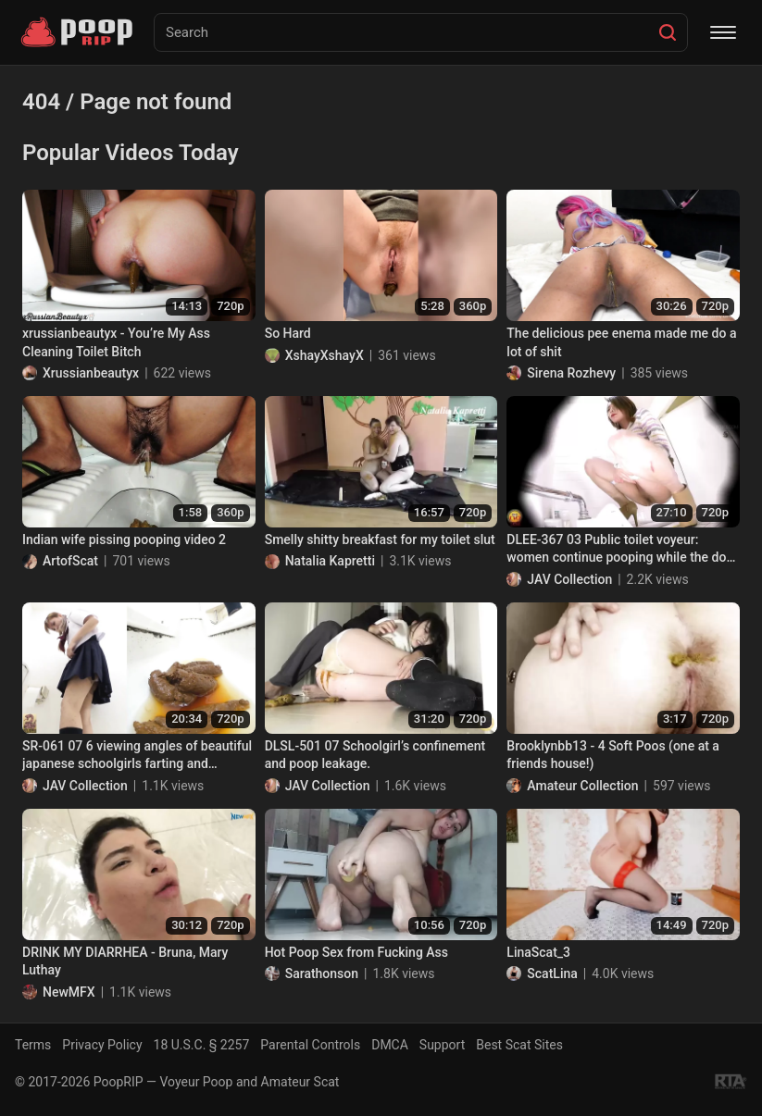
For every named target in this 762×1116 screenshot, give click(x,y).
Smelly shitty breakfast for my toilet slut (380, 539)
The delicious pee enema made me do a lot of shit (621, 342)
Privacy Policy (102, 1044)
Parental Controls (310, 1044)
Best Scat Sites (519, 1044)
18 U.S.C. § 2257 (202, 1044)
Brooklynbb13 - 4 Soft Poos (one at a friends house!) (612, 755)
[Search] (667, 32)
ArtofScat (70, 560)
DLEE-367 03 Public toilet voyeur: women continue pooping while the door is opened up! (622, 549)
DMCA (389, 1044)
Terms (33, 1044)
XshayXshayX (324, 355)
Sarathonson (321, 973)
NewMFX (69, 992)
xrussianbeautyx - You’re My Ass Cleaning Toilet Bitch (116, 342)
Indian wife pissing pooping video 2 (124, 539)
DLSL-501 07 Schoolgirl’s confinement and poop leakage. (375, 755)
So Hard (288, 333)
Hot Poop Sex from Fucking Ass (356, 952)
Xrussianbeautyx (91, 373)
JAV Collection (569, 579)
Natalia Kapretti (330, 560)
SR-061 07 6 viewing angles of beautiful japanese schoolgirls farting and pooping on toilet (137, 756)
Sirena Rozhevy (571, 373)
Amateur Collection (582, 785)
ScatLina (552, 973)
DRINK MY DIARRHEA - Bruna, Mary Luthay (125, 961)
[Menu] (723, 32)
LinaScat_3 (538, 952)
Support (442, 1044)
